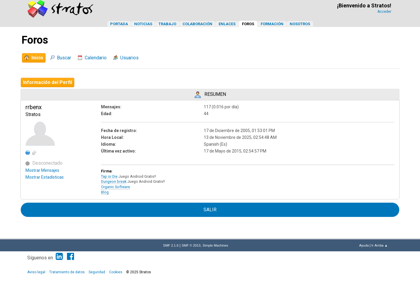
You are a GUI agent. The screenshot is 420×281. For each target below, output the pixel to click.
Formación (272, 24)
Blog (105, 192)
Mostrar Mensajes (42, 170)
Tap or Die (109, 176)
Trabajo (167, 24)
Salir (210, 209)
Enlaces (227, 24)
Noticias (143, 24)
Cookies (115, 272)
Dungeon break (113, 181)
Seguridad (97, 272)
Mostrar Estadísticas (44, 177)
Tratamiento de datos (67, 272)
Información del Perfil (47, 82)
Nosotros (300, 24)
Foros (248, 24)
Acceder (384, 11)
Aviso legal (36, 272)
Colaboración (197, 24)
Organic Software (115, 187)
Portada (119, 24)
